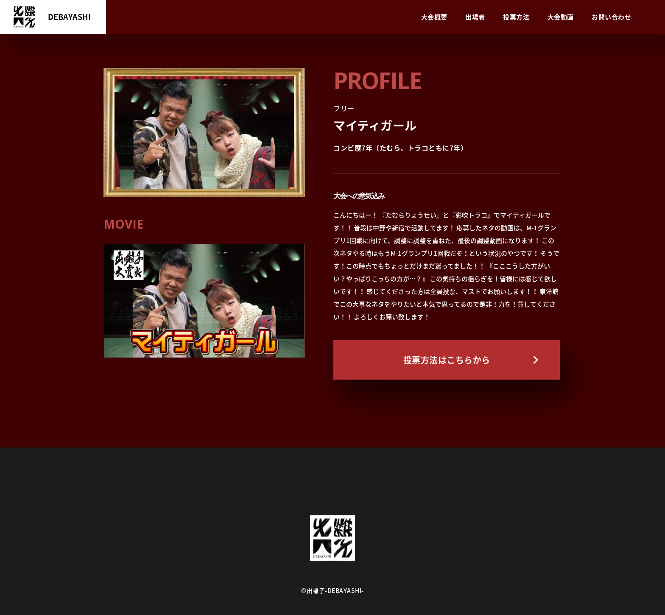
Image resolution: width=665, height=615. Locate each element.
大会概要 (434, 17)
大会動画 (561, 17)
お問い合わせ (611, 17)
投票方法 (516, 17)
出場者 (475, 17)
